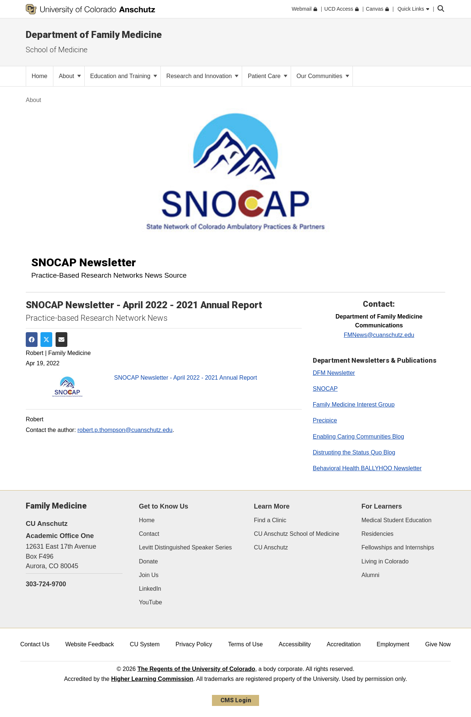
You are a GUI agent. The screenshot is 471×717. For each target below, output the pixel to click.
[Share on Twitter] (46, 339)
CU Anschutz (271, 547)
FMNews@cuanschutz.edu (379, 335)
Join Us (149, 575)
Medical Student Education (396, 520)
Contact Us (34, 644)
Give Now (438, 644)
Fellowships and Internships (397, 547)
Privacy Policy (194, 644)
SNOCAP (325, 389)
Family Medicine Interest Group (353, 404)
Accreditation (344, 644)
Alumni (370, 575)
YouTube (150, 602)
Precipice (325, 420)
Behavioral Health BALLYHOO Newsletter (367, 468)
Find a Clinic (270, 520)
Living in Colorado (384, 561)
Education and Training (123, 76)
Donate (148, 561)
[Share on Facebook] (32, 339)
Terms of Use (245, 644)
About (70, 76)
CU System (145, 644)
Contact (149, 534)
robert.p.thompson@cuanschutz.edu (125, 430)
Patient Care (267, 76)
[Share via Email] (61, 339)
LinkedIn (150, 589)
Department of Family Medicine (94, 34)
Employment (392, 644)
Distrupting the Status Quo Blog (354, 452)
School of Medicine (57, 49)
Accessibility (295, 644)
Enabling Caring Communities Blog (358, 436)
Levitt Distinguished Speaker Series (185, 547)
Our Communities (323, 76)
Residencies (377, 534)
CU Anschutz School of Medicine (296, 534)
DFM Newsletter (334, 373)
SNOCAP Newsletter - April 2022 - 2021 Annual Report (185, 378)
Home (147, 520)
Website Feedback (89, 644)
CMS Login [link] (235, 700)
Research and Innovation (202, 76)
